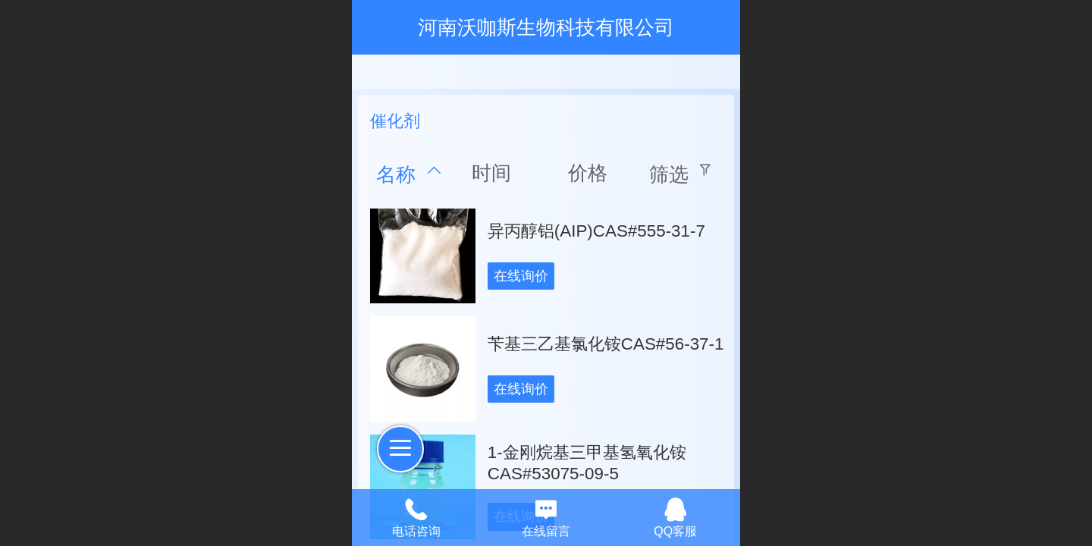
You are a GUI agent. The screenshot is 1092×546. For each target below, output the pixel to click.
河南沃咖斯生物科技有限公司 (546, 27)
